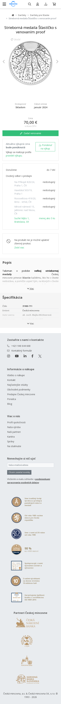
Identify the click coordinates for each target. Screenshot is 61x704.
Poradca (11, 399)
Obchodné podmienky (18, 389)
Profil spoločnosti (16, 422)
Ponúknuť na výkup (45, 146)
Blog (9, 403)
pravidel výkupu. (14, 155)
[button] (6, 61)
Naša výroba (13, 427)
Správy (10, 441)
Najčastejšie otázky (17, 384)
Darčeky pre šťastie (39, 15)
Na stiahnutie (14, 446)
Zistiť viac (19, 247)
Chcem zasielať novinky (19, 472)
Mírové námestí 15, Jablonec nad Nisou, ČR (24, 210)
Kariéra (11, 436)
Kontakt (11, 380)
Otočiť (15, 41)
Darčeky (22, 15)
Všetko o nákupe (16, 375)
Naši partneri (14, 431)
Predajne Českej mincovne (21, 394)
